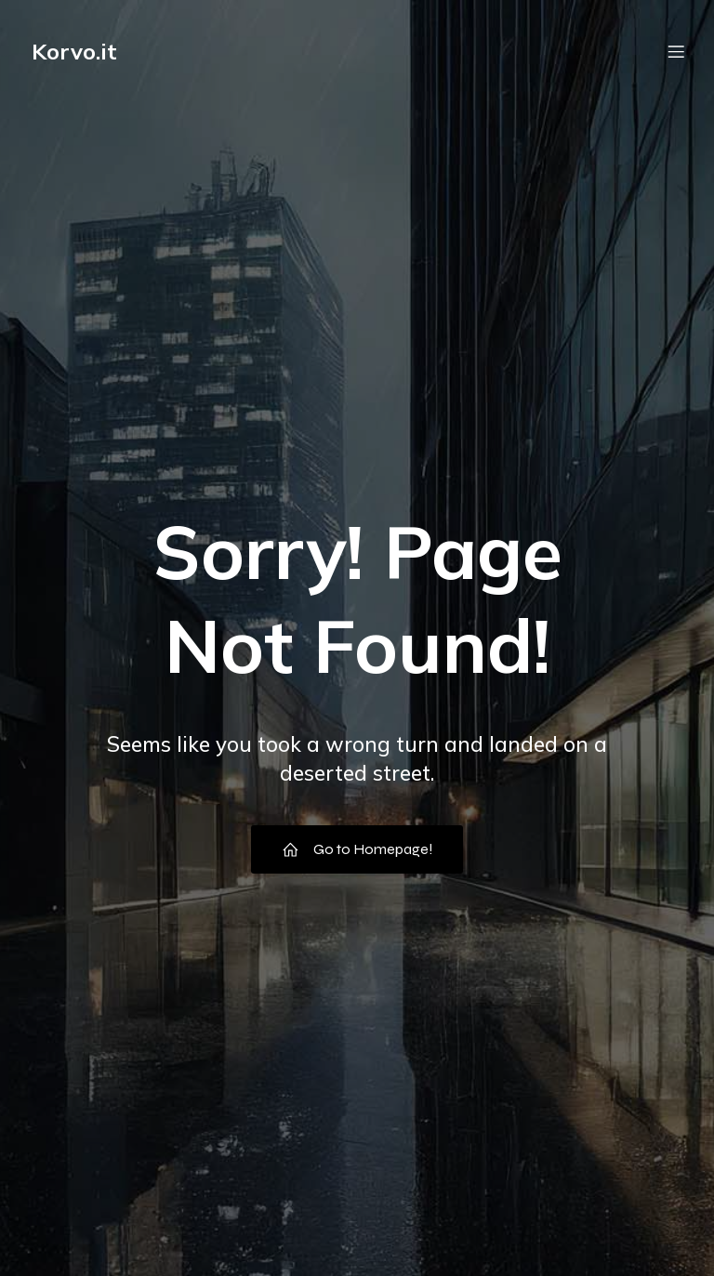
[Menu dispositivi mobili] (676, 51)
